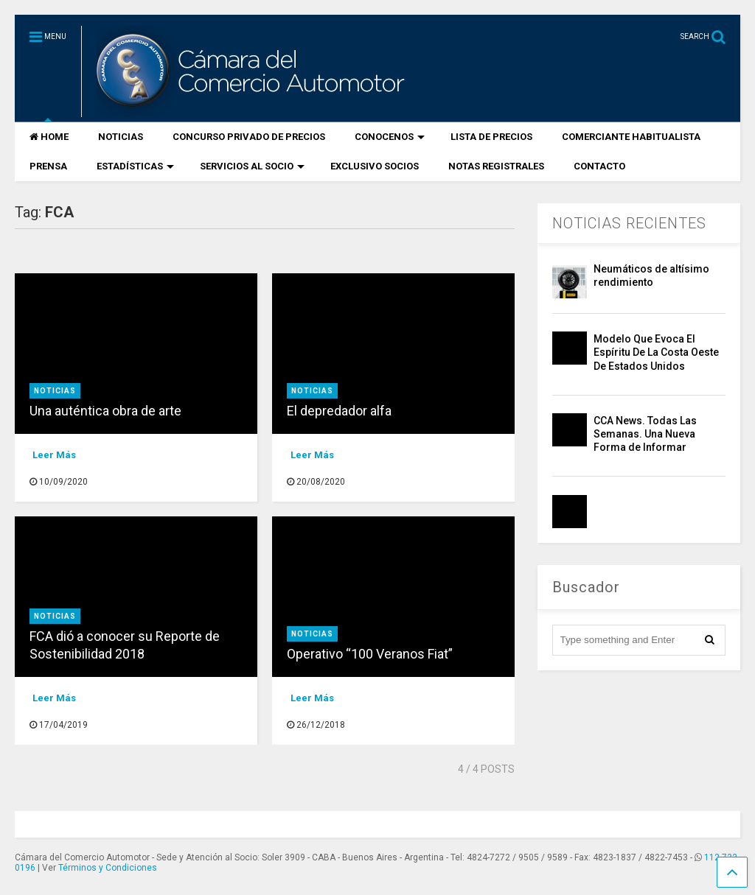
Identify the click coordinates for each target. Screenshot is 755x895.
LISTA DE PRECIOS (491, 136)
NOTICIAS (120, 136)
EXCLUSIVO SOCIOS (374, 166)
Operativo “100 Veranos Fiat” (370, 653)
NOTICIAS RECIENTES (629, 223)
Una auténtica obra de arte (105, 410)
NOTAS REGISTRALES (496, 166)
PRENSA (48, 166)
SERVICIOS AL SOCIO (252, 166)
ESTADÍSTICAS (135, 166)
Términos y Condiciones (107, 868)
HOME (49, 136)
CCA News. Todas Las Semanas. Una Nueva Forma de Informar (645, 434)
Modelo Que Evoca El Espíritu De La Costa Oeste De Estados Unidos (656, 352)
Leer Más (54, 454)
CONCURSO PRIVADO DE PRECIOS (249, 136)
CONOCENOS (390, 136)
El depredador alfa (339, 410)
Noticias (55, 391)
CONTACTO (599, 166)
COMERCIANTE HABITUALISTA (631, 136)
